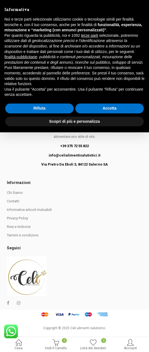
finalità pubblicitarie (20, 276)
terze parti (89, 255)
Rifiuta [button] (40, 328)
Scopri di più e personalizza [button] (74, 341)
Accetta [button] (110, 328)
